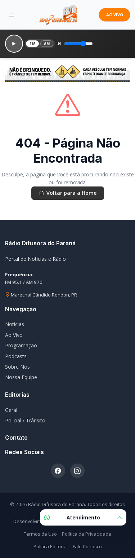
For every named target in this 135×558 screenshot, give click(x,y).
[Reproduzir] (14, 44)
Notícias (14, 324)
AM (47, 43)
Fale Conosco (87, 546)
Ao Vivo (14, 334)
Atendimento (83, 517)
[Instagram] (77, 470)
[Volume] (78, 44)
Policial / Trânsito (25, 420)
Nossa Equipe (21, 377)
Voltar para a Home (67, 193)
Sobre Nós (17, 366)
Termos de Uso (40, 534)
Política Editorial (50, 546)
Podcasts (16, 356)
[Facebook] (58, 470)
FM (32, 43)
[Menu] (11, 14)
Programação (21, 345)
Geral (11, 410)
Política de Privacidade (86, 534)
